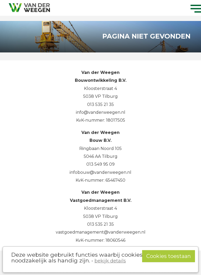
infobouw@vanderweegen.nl (100, 172)
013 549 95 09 (100, 164)
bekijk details (110, 261)
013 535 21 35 (100, 104)
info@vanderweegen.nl (100, 112)
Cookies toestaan (168, 256)
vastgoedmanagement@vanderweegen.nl (101, 232)
